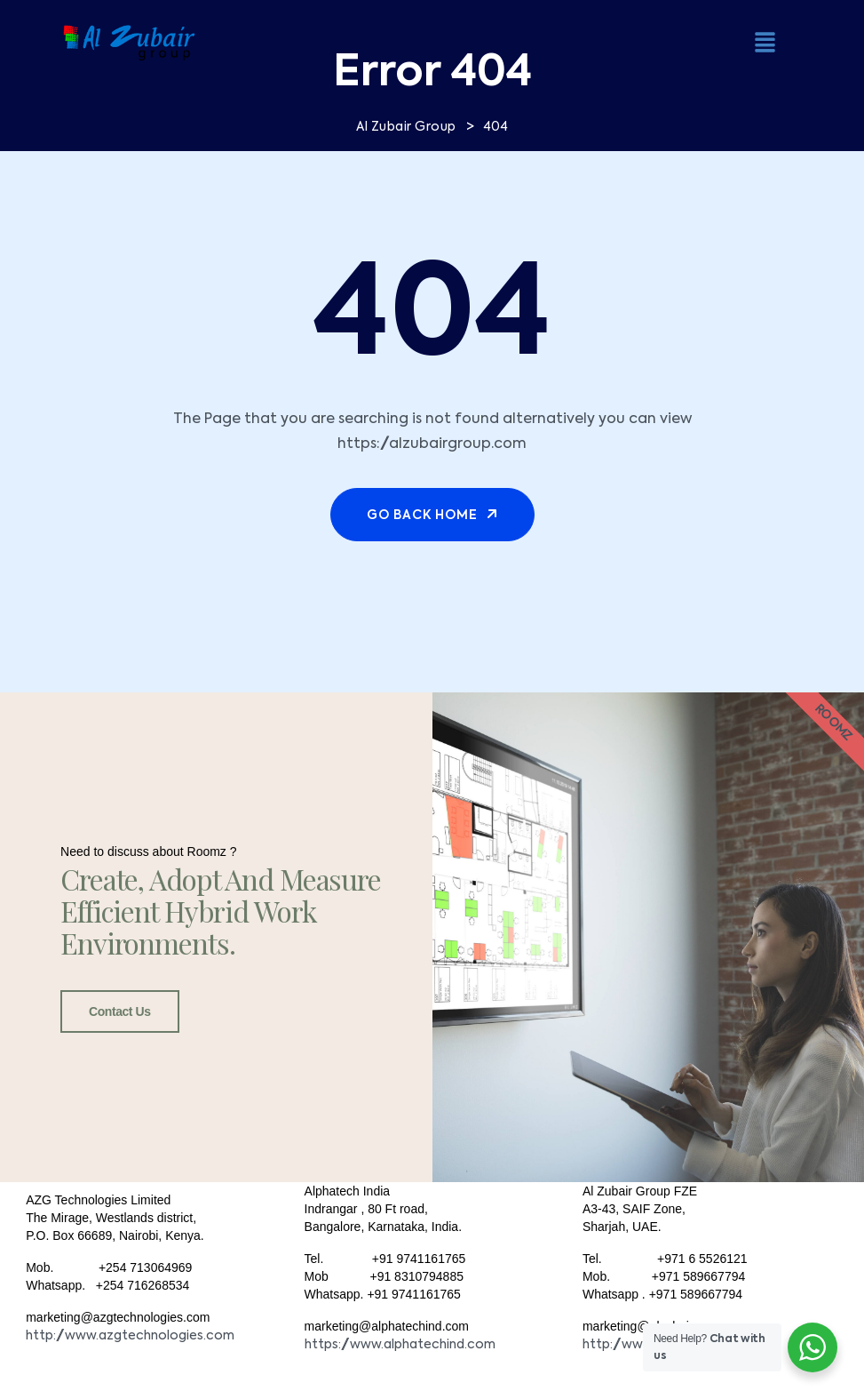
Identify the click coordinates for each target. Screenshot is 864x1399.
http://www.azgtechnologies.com (130, 1336)
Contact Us (119, 1011)
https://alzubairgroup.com (432, 444)
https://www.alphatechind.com (400, 1345)
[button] (765, 42)
